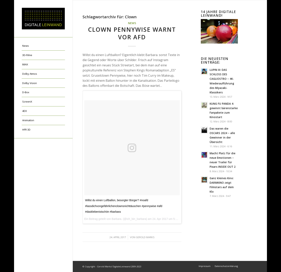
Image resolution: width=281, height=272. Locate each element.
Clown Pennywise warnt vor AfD (132, 33)
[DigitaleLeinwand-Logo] (43, 18)
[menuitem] (43, 46)
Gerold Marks (145, 237)
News (132, 23)
